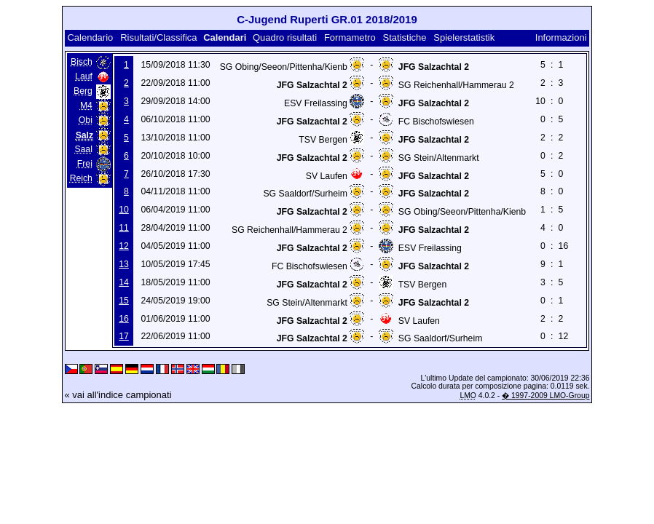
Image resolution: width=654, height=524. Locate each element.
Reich (81, 178)
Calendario (90, 37)
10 (124, 210)
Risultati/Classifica (158, 37)
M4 (86, 105)
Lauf (83, 76)
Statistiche (405, 37)
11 (124, 228)
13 (124, 264)
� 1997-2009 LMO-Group (545, 396)
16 (124, 319)
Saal (83, 149)
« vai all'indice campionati (118, 394)
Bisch (81, 62)
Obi (85, 120)
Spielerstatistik (464, 37)
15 (124, 300)
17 (124, 336)
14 (124, 282)
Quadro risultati (285, 37)
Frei (84, 164)
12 (124, 246)
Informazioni (561, 37)
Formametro (350, 37)
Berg (83, 91)
